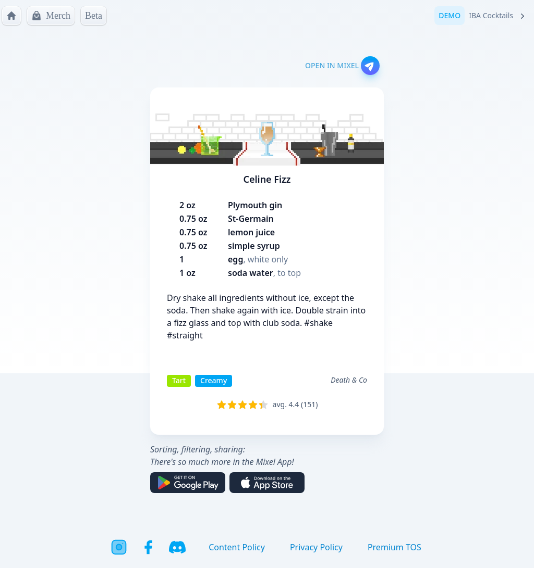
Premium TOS (394, 547)
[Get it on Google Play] (187, 482)
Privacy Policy (316, 547)
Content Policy (237, 547)
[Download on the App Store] (267, 482)
